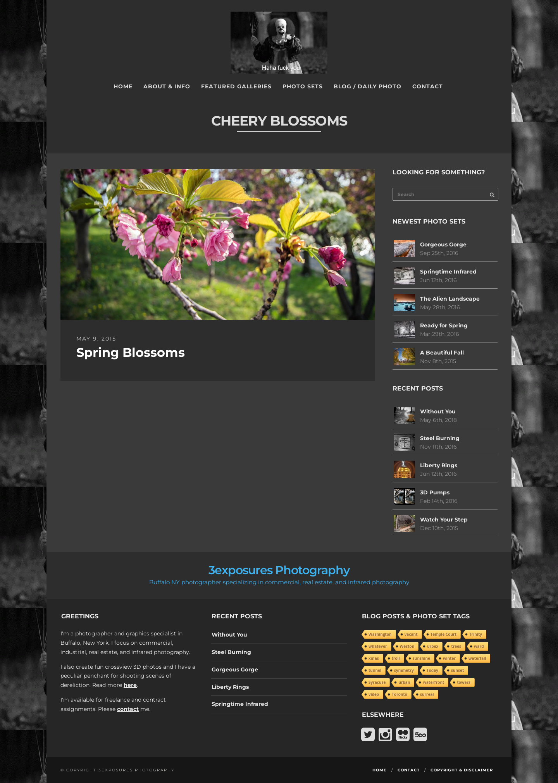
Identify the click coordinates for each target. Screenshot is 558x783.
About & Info (166, 86)
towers (463, 682)
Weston (407, 646)
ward (479, 646)
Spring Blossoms (130, 352)
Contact (427, 86)
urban (404, 682)
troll (396, 658)
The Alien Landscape (450, 298)
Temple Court (443, 634)
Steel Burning (440, 438)
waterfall (477, 658)
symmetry (404, 670)
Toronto (399, 694)
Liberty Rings (438, 465)
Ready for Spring (444, 325)
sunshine (421, 658)
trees (456, 646)
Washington (380, 634)
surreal (427, 694)
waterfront (433, 682)
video (374, 694)
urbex (432, 646)
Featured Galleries (236, 86)
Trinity (475, 634)
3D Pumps (435, 492)
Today (432, 670)
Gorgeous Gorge (443, 244)
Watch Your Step (444, 519)
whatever (378, 646)
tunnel (375, 670)
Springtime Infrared (448, 271)
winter (449, 658)
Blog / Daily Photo (367, 86)
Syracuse (377, 682)
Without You (438, 411)
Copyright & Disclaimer (462, 770)
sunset (457, 670)
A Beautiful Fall (442, 352)
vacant (411, 634)
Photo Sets (302, 86)
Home (123, 86)
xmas (374, 658)
